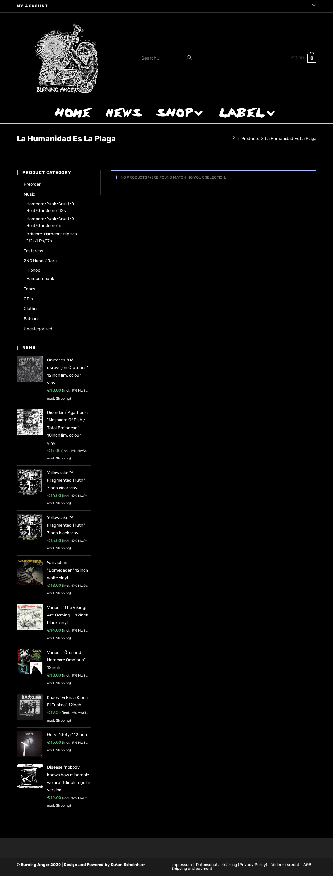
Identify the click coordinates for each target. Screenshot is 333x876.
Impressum (181, 864)
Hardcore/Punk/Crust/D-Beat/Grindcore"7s (51, 222)
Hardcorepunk (40, 278)
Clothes (31, 308)
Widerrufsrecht (285, 864)
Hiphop (33, 270)
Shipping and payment (191, 868)
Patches (32, 318)
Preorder (32, 184)
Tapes (29, 288)
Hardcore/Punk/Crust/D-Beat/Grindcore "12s (51, 207)
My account (32, 6)
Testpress (33, 250)
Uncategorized (38, 328)
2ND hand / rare (40, 260)
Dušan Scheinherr (128, 864)
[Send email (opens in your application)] (313, 6)
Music (29, 194)
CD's (28, 298)
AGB (307, 864)
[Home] (233, 138)
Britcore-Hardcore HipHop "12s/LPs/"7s (51, 237)
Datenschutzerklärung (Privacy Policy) (231, 864)
